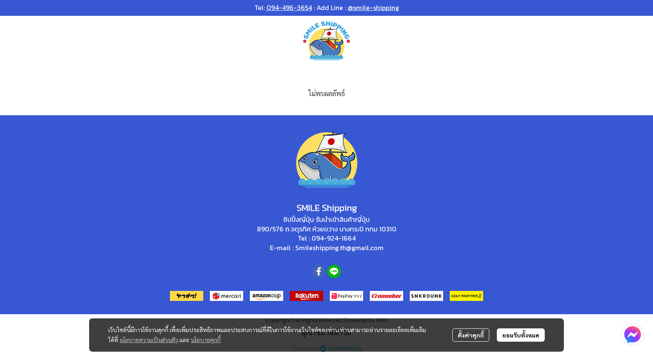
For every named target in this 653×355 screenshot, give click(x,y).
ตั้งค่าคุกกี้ (471, 335)
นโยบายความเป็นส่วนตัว (149, 339)
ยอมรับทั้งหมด (520, 335)
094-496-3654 (289, 7)
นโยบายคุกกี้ (206, 339)
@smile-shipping (373, 7)
